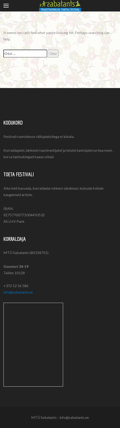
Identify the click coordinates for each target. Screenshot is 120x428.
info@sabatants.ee (18, 292)
